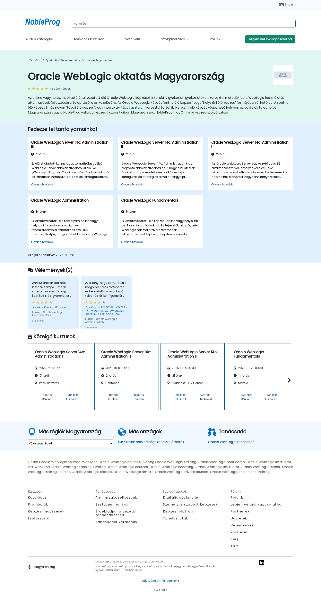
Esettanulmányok (112, 504)
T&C (234, 546)
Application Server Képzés (61, 60)
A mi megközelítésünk (116, 497)
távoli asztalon (133, 107)
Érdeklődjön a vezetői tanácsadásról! (116, 513)
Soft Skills (132, 39)
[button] (288, 380)
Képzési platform (179, 511)
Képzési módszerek (46, 511)
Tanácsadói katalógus (116, 522)
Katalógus (37, 497)
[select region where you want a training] (70, 443)
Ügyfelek (239, 518)
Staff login (160, 589)
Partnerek (240, 511)
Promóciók (38, 504)
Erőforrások (39, 518)
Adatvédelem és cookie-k (160, 581)
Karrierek (239, 532)
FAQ (234, 539)
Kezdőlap (35, 60)
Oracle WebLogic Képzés (97, 60)
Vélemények (242, 525)
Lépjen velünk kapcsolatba (270, 39)
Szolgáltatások (173, 39)
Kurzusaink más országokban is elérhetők (151, 442)
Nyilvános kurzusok (89, 39)
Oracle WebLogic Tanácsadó (231, 442)
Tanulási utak (175, 518)
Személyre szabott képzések (190, 504)
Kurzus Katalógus (39, 39)
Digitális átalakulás (181, 497)
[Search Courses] (183, 23)
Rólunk (215, 39)
